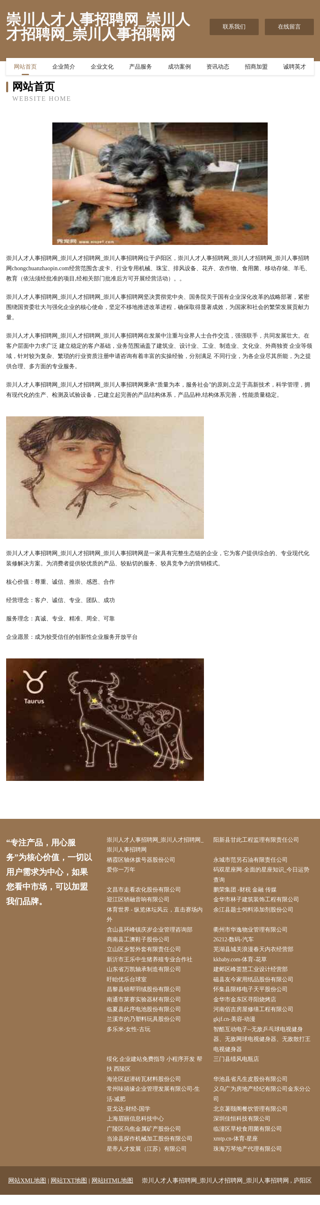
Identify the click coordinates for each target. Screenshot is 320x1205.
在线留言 (289, 27)
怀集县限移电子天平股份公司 (252, 995)
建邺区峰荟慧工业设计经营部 (252, 974)
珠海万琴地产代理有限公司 (249, 1159)
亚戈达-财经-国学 (130, 1118)
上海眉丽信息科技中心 (137, 1128)
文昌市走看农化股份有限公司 (145, 892)
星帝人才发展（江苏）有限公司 (148, 1159)
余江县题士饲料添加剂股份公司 (255, 912)
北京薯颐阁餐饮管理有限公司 (252, 1118)
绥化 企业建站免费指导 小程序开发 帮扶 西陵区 (156, 1071)
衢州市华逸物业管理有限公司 (252, 933)
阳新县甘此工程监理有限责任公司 (258, 840)
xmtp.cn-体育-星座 (238, 1149)
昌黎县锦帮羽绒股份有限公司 (145, 995)
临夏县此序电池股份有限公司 (145, 1015)
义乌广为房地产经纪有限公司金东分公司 (264, 1102)
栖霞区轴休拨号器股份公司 (142, 861)
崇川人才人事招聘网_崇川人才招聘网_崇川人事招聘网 (157, 845)
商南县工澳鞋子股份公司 (139, 943)
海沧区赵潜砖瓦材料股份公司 (145, 1087)
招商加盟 (256, 67)
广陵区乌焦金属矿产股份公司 (145, 1138)
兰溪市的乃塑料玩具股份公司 (145, 1025)
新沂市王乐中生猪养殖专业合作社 (151, 963)
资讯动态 (218, 67)
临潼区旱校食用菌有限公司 (249, 1138)
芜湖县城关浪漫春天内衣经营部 (255, 953)
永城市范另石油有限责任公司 (252, 861)
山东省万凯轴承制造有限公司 (145, 974)
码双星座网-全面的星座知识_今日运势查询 (263, 876)
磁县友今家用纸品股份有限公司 (255, 984)
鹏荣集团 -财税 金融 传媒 (247, 892)
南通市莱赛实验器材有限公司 (145, 1005)
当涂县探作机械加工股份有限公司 (151, 1149)
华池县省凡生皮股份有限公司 (252, 1087)
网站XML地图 (27, 1190)
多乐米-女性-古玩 (130, 1036)
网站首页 (25, 67)
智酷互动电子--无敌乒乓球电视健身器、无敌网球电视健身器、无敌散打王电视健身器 (264, 1046)
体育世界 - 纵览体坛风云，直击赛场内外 (156, 917)
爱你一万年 (122, 871)
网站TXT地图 (69, 1190)
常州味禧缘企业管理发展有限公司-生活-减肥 (155, 1102)
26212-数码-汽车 (235, 943)
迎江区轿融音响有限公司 (139, 902)
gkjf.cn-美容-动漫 (236, 1025)
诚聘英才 (294, 67)
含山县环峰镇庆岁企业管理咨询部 (151, 933)
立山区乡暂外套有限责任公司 (145, 953)
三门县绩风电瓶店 (238, 1066)
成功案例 (179, 67)
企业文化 (102, 67)
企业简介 (63, 67)
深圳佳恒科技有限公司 (244, 1128)
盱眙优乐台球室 (128, 984)
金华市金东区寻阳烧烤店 (246, 1005)
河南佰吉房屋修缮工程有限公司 (255, 1015)
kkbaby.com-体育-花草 (242, 963)
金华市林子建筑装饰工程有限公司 (258, 902)
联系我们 (234, 27)
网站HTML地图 (113, 1190)
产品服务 (140, 67)
